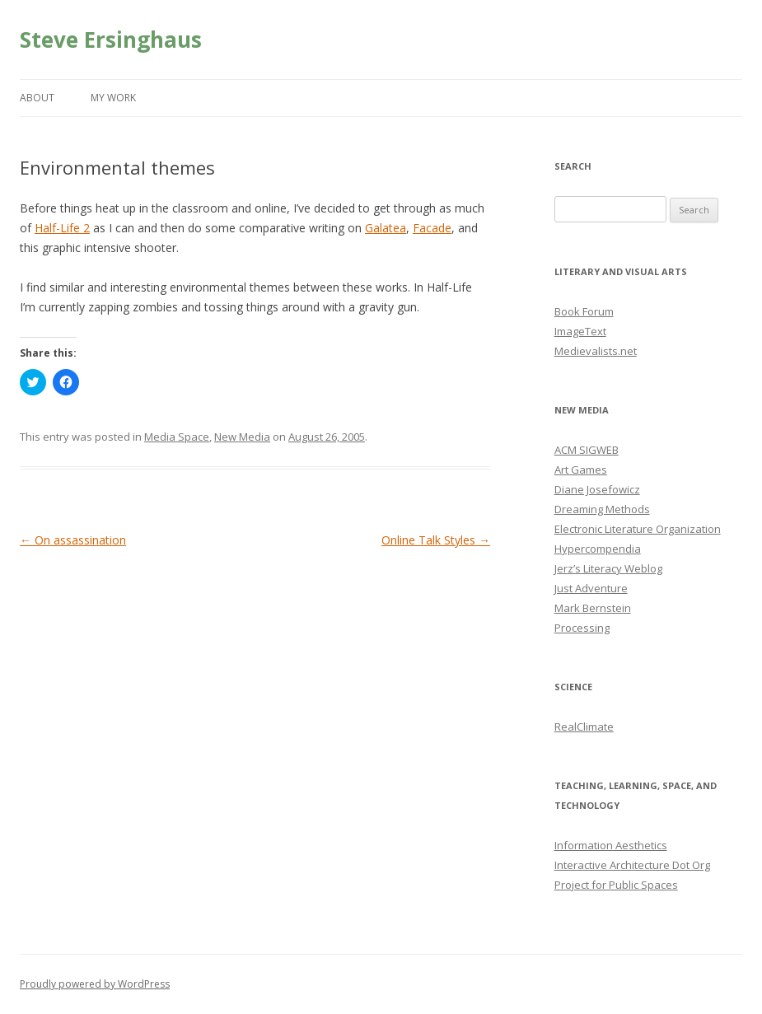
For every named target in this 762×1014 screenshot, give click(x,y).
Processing (582, 627)
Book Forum (584, 311)
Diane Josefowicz (597, 489)
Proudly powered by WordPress (95, 984)
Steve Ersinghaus (111, 39)
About (37, 98)
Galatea (385, 228)
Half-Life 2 (62, 228)
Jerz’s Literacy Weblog (608, 568)
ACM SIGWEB (586, 449)
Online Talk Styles (435, 540)
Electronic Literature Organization (637, 528)
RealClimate (584, 726)
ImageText (580, 331)
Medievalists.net (595, 350)
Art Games (580, 469)
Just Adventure (591, 588)
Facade (432, 228)
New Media (242, 436)
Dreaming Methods (602, 509)
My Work (113, 98)
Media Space (176, 436)
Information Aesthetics (610, 845)
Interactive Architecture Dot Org (632, 864)
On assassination (73, 540)
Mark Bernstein (592, 607)
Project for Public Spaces (616, 884)
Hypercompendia (597, 548)
